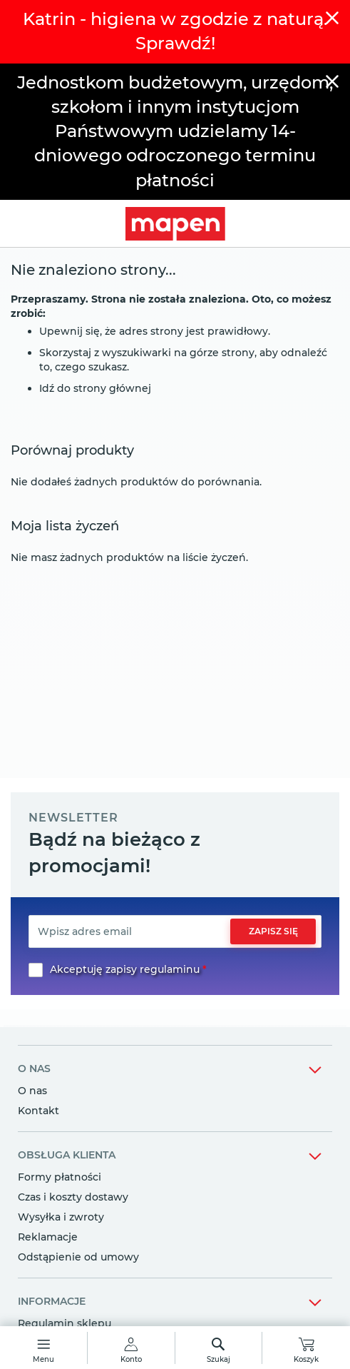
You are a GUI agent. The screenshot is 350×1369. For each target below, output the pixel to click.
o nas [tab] (34, 1068)
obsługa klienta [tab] (66, 1154)
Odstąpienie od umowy (78, 1257)
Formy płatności (59, 1177)
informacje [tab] (52, 1301)
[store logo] (175, 224)
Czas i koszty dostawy (73, 1197)
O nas (32, 1090)
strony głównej (112, 388)
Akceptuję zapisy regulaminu (125, 969)
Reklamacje (48, 1237)
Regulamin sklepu (64, 1323)
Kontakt (38, 1110)
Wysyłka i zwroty (61, 1217)
